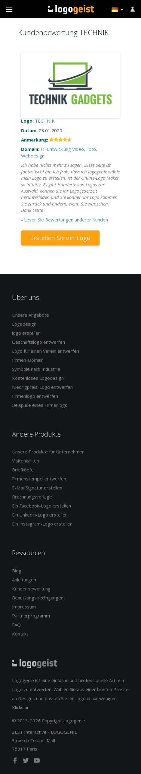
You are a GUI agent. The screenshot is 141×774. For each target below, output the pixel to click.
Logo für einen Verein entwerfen (45, 351)
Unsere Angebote (30, 315)
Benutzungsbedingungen (37, 598)
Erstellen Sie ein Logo (60, 238)
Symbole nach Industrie (36, 369)
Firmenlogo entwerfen (35, 396)
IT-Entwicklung (56, 149)
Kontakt (20, 634)
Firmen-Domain (28, 360)
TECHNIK (45, 121)
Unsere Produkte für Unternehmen (48, 452)
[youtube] (37, 762)
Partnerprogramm (31, 616)
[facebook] (15, 762)
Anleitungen (24, 580)
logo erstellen (26, 333)
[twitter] (26, 762)
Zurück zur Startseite (71, 9)
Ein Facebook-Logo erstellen (41, 506)
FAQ (16, 625)
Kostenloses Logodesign (38, 378)
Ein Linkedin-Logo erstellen (40, 515)
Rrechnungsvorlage (32, 497)
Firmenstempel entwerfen (39, 479)
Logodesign (24, 324)
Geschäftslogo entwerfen (38, 342)
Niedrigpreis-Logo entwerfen (42, 387)
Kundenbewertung (31, 589)
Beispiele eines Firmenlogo (40, 405)
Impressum (24, 607)
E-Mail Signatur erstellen (37, 488)
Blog (16, 571)
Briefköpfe (23, 470)
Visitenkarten (25, 461)
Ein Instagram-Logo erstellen (42, 524)
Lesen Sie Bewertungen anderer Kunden (66, 220)
